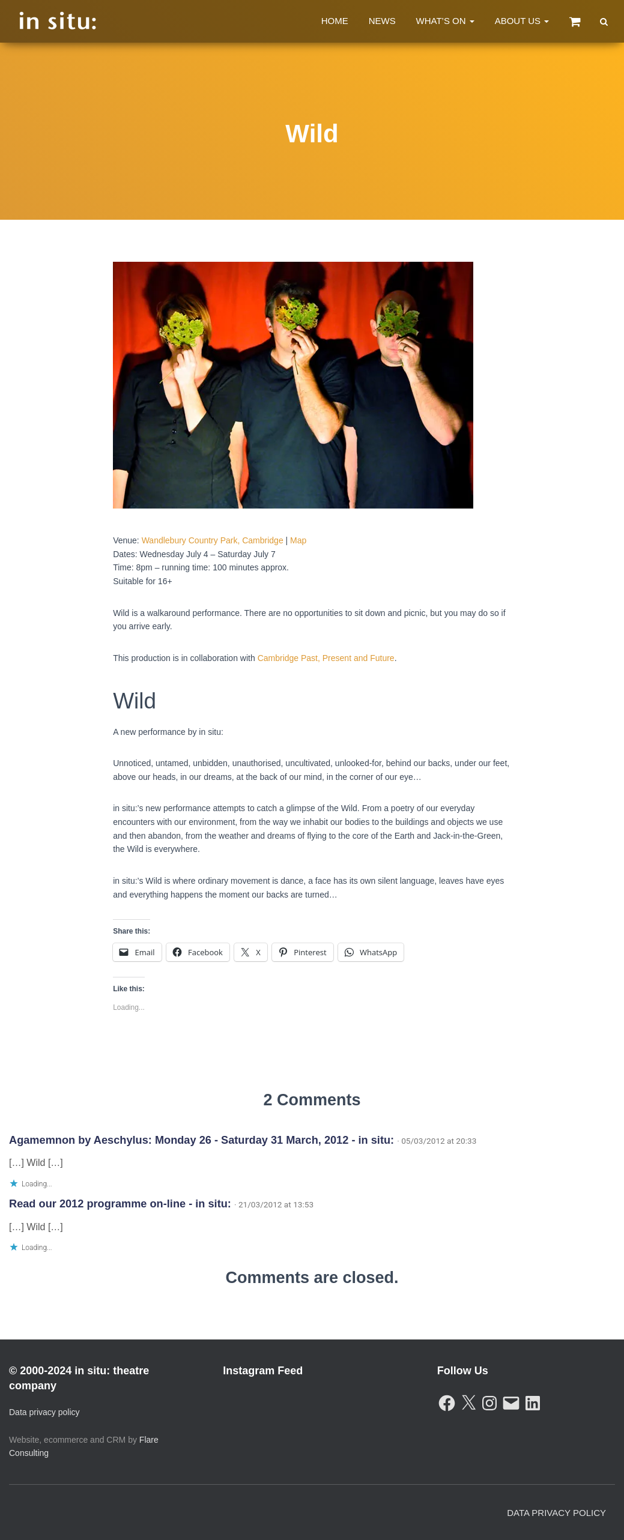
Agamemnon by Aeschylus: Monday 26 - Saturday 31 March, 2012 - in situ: (201, 1140)
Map (298, 540)
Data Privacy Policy (556, 1513)
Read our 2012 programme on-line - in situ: (120, 1204)
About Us (522, 21)
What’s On (445, 21)
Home (334, 21)
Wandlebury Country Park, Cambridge (212, 540)
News (382, 21)
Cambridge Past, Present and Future (326, 658)
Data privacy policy (44, 1412)
